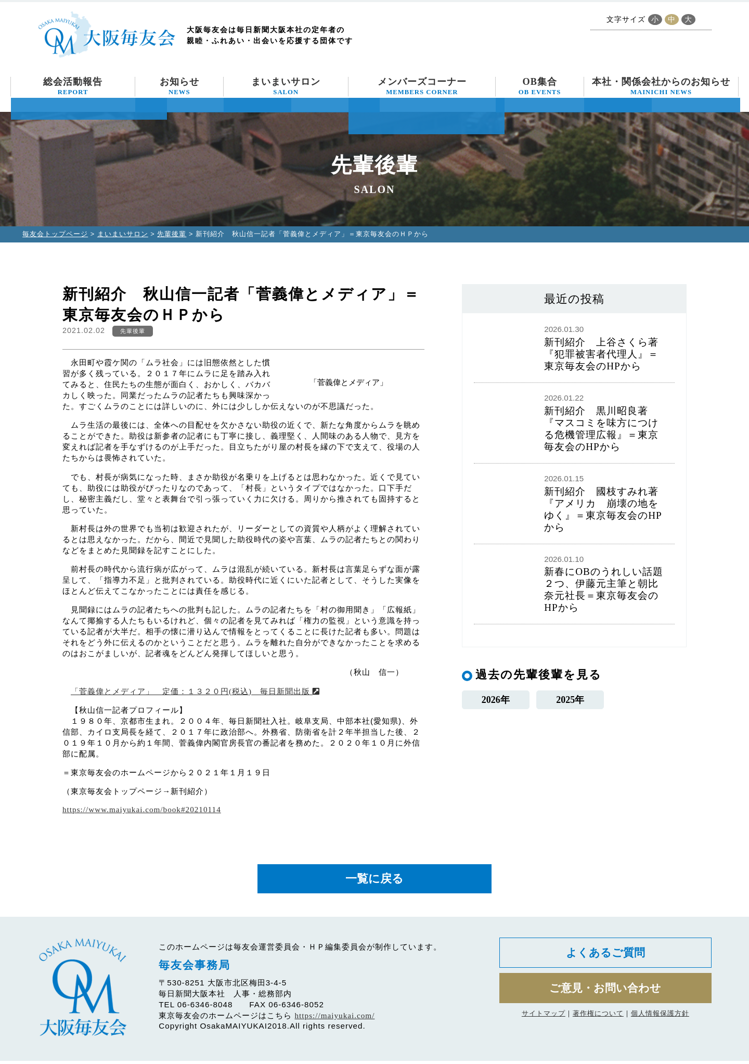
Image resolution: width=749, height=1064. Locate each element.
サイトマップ (543, 1022)
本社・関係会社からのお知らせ (661, 86)
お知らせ (179, 86)
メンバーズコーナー (422, 86)
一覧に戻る (374, 880)
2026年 (495, 701)
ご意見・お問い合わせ (605, 995)
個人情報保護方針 (660, 1022)
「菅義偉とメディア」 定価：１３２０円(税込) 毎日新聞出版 (195, 691)
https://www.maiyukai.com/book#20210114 (141, 809)
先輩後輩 (171, 234)
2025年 (570, 701)
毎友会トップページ (55, 234)
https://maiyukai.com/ (335, 1019)
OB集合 (540, 86)
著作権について (598, 1022)
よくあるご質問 (605, 957)
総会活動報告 (72, 86)
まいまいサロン (285, 86)
